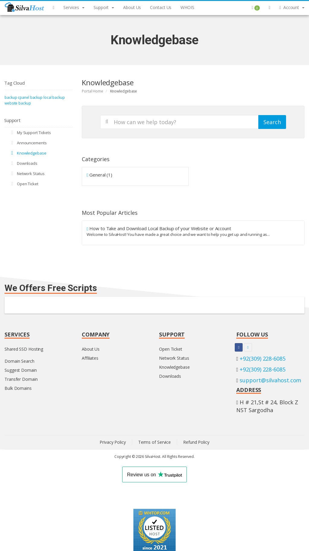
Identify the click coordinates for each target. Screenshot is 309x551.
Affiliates (90, 358)
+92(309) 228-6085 (262, 358)
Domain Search (19, 361)
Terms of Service (154, 442)
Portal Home (92, 91)
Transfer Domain (21, 379)
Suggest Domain (21, 370)
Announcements (28, 142)
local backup (54, 97)
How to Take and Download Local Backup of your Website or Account (193, 231)
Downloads (23, 163)
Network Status (26, 173)
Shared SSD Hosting (24, 349)
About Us (91, 349)
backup (11, 97)
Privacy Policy (113, 442)
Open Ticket (23, 183)
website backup (18, 103)
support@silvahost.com (270, 380)
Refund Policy (196, 442)
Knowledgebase (27, 153)
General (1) (99, 175)
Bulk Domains (18, 388)
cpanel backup (30, 97)
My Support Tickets (30, 132)
